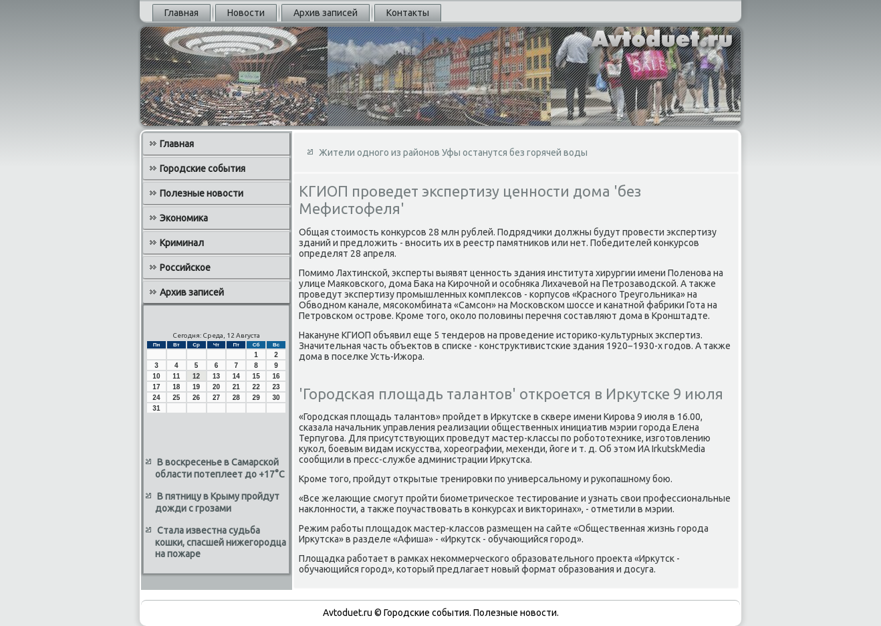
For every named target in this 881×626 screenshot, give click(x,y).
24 (156, 397)
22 (256, 387)
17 (156, 387)
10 (156, 376)
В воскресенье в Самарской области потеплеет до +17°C (220, 468)
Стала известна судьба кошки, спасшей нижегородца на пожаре (220, 542)
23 (275, 387)
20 (216, 387)
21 (236, 387)
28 (236, 397)
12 (196, 376)
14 (236, 376)
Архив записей (325, 12)
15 (256, 376)
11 (176, 376)
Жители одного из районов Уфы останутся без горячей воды (453, 152)
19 (196, 387)
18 (176, 387)
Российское (185, 267)
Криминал (182, 242)
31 (156, 408)
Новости (246, 12)
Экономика (184, 218)
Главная (181, 12)
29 (256, 397)
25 (176, 397)
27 (216, 397)
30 (275, 397)
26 (196, 397)
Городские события (202, 168)
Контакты (407, 12)
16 (275, 376)
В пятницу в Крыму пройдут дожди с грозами (217, 502)
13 (216, 376)
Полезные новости (201, 193)
